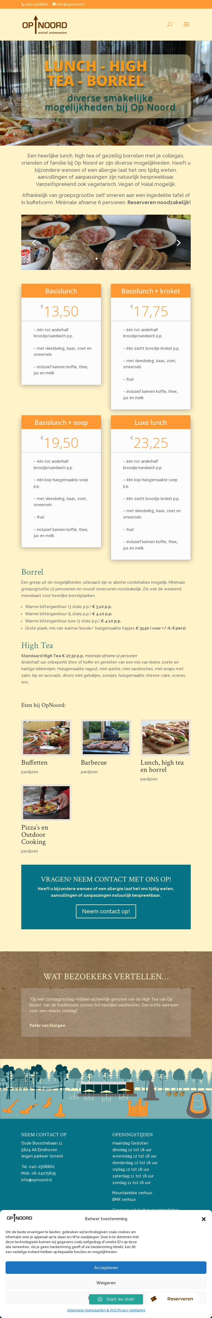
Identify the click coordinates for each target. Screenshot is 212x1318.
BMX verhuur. (124, 1199)
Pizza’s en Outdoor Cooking (34, 834)
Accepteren (106, 1267)
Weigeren (106, 1282)
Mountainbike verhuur (132, 1193)
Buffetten (34, 762)
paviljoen (29, 772)
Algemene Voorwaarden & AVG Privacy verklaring (106, 1310)
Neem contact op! (106, 911)
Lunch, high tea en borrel (162, 766)
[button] (203, 1219)
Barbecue (94, 762)
